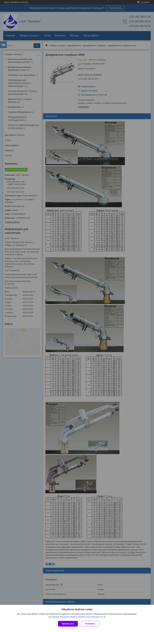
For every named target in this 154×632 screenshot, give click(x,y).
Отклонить (90, 624)
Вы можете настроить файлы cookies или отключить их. (76, 617)
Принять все (68, 624)
